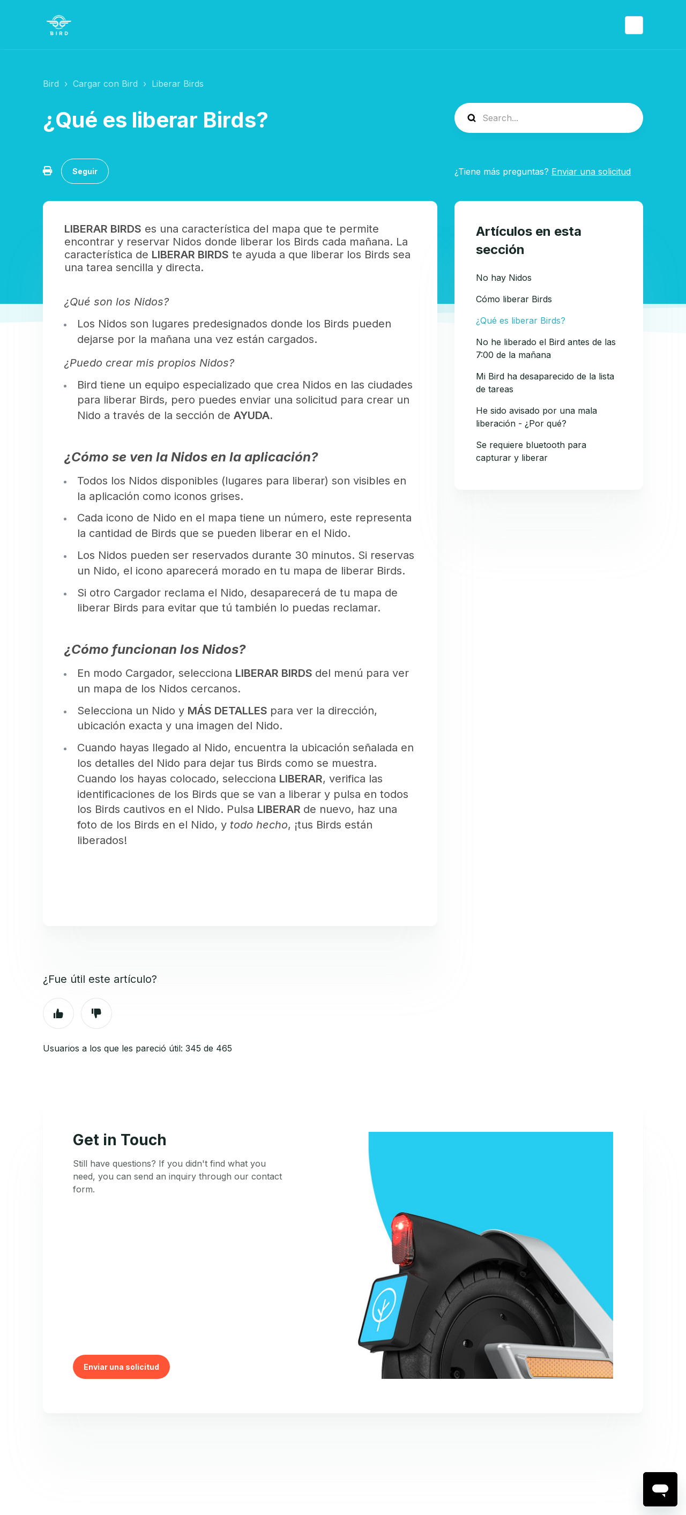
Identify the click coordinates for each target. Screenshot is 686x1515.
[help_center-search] (548, 118)
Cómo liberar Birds (514, 299)
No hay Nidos (504, 277)
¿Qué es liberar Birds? (520, 320)
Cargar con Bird (105, 83)
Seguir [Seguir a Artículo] (85, 171)
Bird (51, 83)
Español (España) (634, 25)
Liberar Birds (178, 83)
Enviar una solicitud (591, 171)
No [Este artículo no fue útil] (96, 1013)
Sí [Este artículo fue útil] (58, 1013)
